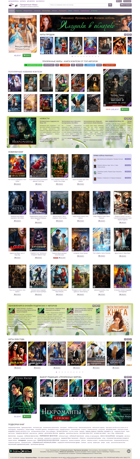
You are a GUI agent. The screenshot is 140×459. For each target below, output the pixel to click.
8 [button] (94, 398)
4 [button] (55, 331)
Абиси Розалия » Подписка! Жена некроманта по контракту (55, 309)
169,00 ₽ (38, 222)
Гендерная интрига (119, 431)
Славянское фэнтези (14, 442)
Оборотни (83, 438)
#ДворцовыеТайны (26, 427)
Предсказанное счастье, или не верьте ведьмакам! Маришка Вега (38, 218)
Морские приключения (27, 438)
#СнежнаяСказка (75, 429)
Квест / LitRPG (111, 433)
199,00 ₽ (38, 294)
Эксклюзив (37, 10)
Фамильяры (96, 442)
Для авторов (31, 1)
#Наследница (12, 429)
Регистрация (127, 1)
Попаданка (22, 440)
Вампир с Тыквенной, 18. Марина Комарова (109, 178)
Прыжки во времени (74, 440)
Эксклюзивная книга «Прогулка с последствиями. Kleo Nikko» (71, 122)
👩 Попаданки (89, 65)
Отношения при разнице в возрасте (118, 438)
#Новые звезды (30, 429)
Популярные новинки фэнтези (25, 72)
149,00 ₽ (17, 184)
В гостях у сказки (73, 431)
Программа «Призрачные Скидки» (49, 451)
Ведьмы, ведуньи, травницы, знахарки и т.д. (99, 431)
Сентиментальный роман (106, 440)
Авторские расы (111, 429)
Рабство (83, 440)
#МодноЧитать (28, 10)
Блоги (70, 10)
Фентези (79, 65)
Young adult (101, 429)
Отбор (103, 438)
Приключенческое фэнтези (48, 440)
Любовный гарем (63, 436)
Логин (119, 1)
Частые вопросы (13, 1)
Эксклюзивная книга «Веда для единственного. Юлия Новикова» (93, 122)
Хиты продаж (47, 35)
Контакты (23, 1)
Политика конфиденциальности (84, 453)
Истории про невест (100, 433)
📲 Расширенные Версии (33, 65)
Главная (11, 10)
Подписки (19, 10)
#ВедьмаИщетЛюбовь (14, 427)
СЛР (73, 65)
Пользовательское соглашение (66, 453)
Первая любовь (12, 440)
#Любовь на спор (72, 427)
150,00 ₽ (59, 221)
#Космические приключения (51, 427)
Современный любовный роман (44, 442)
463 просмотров (50, 327)
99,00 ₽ (17, 257)
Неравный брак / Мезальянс (69, 438)
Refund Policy (98, 453)
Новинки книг (15, 152)
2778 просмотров (21, 328)
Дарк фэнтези (33, 433)
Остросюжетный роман (94, 438)
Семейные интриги (92, 440)
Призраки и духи (31, 440)
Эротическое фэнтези (37, 444)
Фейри (103, 442)
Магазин (54, 10)
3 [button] (78, 56)
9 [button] (97, 398)
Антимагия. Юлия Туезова (81, 253)
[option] (46, 46)
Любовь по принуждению (92, 436)
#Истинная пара (37, 427)
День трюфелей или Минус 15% (114, 121)
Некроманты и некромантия (52, 438)
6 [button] (61, 331)
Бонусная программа (80, 451)
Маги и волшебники (107, 436)
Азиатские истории (123, 429)
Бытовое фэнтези (62, 431)
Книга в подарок (91, 451)
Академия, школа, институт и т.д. (19, 431)
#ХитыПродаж (49, 65)
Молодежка (16, 438)
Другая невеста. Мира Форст (122, 253)
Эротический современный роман (18, 444)
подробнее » (43, 135)
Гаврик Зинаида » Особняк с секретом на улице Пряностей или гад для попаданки (26, 310)
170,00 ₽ (96, 368)
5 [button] (58, 331)
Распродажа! (62, 10)
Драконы (62, 433)
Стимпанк (83, 442)
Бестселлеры (46, 10)
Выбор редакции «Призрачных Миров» (61, 377)
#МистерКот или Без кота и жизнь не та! (117, 427)
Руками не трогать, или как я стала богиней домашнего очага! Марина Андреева (123, 218)
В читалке (94, 10)
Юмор (99, 65)
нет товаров (125, 5)
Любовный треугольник (76, 436)
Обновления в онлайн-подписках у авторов (32, 306)
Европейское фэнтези (72, 433)
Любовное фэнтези (48, 436)
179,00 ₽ (59, 184)
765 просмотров (79, 328)
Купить (27, 55)
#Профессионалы (65, 429)
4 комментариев (89, 328)
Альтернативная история (38, 431)
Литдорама (20, 436)
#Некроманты (20, 429)
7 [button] (91, 398)
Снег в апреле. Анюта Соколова (101, 253)
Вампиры (81, 431)
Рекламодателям (54, 450)
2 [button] (75, 56)
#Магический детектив (85, 427)
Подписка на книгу (115, 451)
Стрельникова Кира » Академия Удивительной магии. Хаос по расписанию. (84, 310)
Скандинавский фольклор (121, 440)
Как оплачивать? (103, 450)
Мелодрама (119, 436)
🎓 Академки (65, 65)
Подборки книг (85, 10)
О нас (47, 450)
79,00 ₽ (38, 184)
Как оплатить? (40, 1)
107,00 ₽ (80, 184)
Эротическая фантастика (118, 442)
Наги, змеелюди (38, 438)
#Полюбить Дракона (41, 429)
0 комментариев (59, 327)
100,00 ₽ (59, 294)
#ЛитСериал (63, 427)
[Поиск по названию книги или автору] (78, 4)
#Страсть (83, 429)
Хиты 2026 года (16, 339)
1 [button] (72, 56)
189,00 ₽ (123, 222)
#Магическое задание (98, 427)
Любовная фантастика (31, 436)
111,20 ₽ (62, 257)
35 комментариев (31, 328)
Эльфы (108, 442)
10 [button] (98, 56)
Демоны (40, 433)
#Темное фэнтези (92, 429)
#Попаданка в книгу (53, 429)
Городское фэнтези (22, 433)
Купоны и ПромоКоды (103, 451)
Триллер (89, 442)
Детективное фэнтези (51, 433)
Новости (76, 10)
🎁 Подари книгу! (109, 65)
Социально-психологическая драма (68, 442)
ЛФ (57, 65)
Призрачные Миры (29, 5)
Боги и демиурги (51, 431)
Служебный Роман (26, 442)
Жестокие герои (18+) (86, 433)
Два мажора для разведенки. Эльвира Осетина (110, 159)
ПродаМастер (64, 440)
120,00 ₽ (102, 221)
